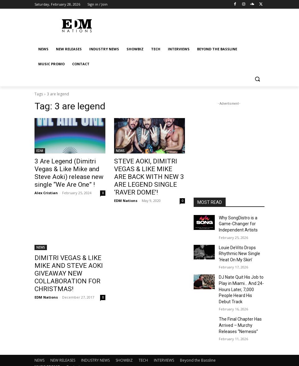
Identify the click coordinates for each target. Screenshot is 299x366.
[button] (257, 79)
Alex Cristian (46, 189)
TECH (143, 342)
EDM (39, 151)
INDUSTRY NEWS (95, 342)
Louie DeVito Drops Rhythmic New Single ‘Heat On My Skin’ (237, 249)
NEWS (120, 151)
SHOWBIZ (124, 342)
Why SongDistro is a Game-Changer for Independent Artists (236, 222)
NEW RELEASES (62, 342)
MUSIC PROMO (47, 349)
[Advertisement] (229, 138)
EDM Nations (125, 189)
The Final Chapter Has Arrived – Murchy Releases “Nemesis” (237, 309)
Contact (73, 349)
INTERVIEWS (164, 342)
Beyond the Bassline (198, 342)
